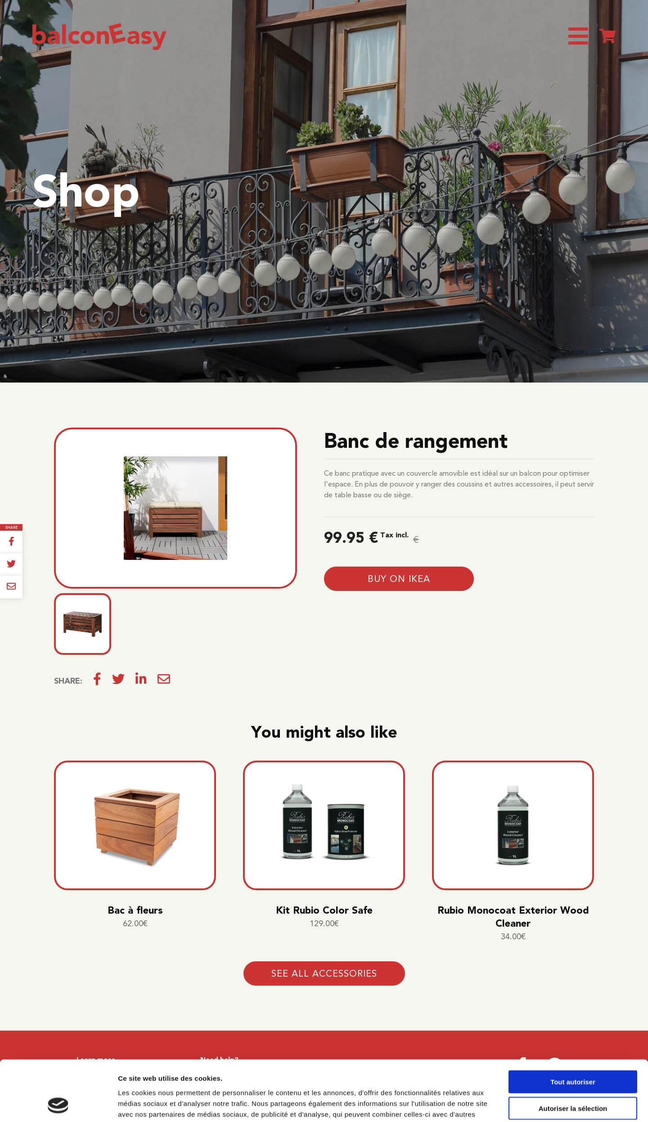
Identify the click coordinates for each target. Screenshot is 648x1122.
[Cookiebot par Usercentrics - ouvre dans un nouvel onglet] (58, 1104)
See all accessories (324, 973)
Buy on (399, 578)
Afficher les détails (495, 1104)
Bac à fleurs (135, 910)
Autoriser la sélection (573, 1051)
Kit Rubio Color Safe (324, 910)
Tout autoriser (572, 1025)
